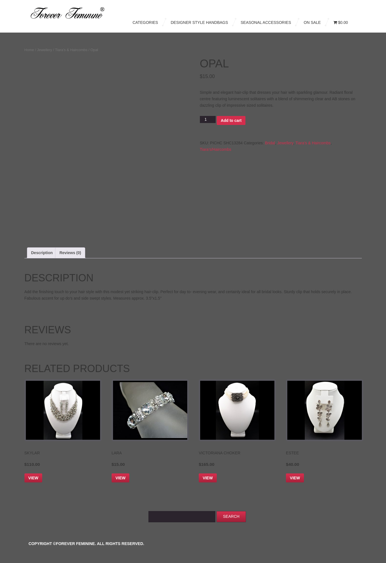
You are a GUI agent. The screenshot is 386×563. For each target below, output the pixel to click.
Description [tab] (42, 252)
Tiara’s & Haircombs (71, 50)
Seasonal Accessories (266, 22)
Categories (145, 22)
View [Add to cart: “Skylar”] (33, 478)
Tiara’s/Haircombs (215, 149)
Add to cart (231, 120)
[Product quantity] (208, 119)
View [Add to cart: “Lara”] (121, 478)
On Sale (312, 22)
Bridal (270, 143)
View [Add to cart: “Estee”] (295, 478)
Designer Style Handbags (199, 22)
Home (29, 50)
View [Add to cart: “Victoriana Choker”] (208, 478)
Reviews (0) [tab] (70, 252)
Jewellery (44, 50)
